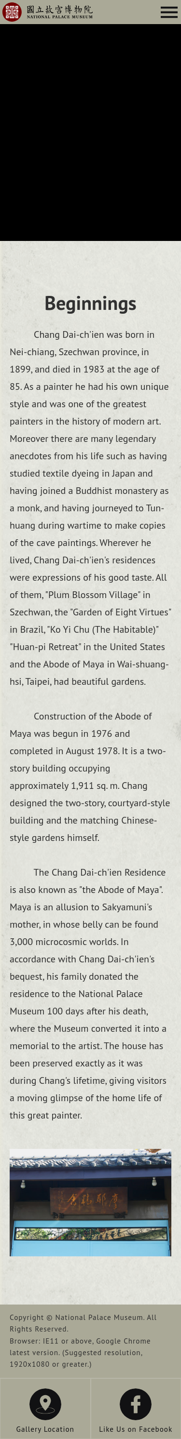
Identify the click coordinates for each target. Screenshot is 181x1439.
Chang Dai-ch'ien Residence (47, 12)
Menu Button (169, 12)
